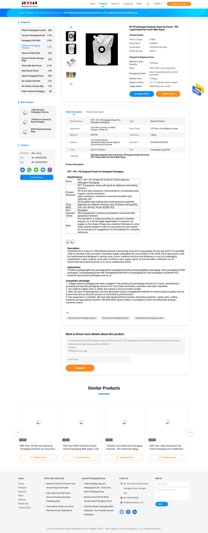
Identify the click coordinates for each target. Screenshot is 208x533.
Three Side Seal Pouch (37, 65)
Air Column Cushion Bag (37, 86)
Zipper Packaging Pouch (37, 75)
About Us (22, 492)
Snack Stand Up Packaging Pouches (149, 318)
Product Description (95, 112)
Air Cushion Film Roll (37, 81)
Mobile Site (23, 503)
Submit (80, 368)
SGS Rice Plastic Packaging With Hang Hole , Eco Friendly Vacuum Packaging (99, 510)
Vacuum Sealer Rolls (37, 53)
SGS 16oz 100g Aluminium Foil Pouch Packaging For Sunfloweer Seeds (166, 448)
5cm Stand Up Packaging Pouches (115, 318)
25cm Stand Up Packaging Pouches (82, 318)
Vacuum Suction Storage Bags (37, 59)
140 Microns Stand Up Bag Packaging (41, 120)
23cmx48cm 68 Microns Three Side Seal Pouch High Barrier (60, 508)
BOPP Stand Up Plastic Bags (41, 130)
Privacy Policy (24, 507)
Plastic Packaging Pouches (37, 30)
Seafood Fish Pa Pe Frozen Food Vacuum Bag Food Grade (60, 486)
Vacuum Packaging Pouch (37, 35)
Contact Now (37, 177)
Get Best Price (141, 94)
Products (22, 488)
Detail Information (74, 112)
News (20, 496)
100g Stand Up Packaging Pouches (40, 111)
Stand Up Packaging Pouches (37, 46)
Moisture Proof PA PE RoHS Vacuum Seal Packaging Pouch (98, 499)
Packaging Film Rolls (37, 40)
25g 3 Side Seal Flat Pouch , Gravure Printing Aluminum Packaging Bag (58, 497)
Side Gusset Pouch (37, 70)
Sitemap (22, 499)
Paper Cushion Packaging (37, 91)
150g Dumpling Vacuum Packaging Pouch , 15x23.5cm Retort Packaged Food (97, 488)
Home (21, 484)
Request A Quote (178, 4)
